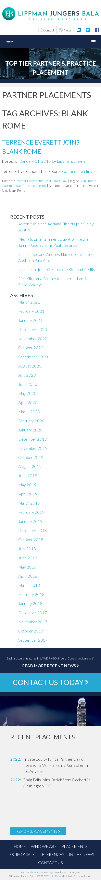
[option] (50, 765)
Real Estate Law (56, 181)
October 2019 (30, 457)
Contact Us (50, 862)
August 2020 (29, 365)
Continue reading (79, 171)
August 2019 (29, 466)
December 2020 (32, 329)
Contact (46, 30)
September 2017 (33, 640)
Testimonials (21, 854)
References (51, 854)
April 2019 (27, 493)
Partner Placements (29, 181)
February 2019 (31, 512)
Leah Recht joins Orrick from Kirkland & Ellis (56, 269)
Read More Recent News (50, 665)
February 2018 (31, 594)
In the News (81, 854)
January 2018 (30, 603)
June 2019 (27, 475)
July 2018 (27, 548)
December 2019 (32, 439)
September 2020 (33, 356)
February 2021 (31, 311)
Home (20, 846)
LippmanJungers (71, 161)
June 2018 (27, 557)
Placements (74, 846)
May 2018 (27, 566)
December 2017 (32, 612)
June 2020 (27, 384)
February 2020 (31, 420)
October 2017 (30, 630)
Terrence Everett (34, 185)
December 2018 (32, 530)
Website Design (54, 876)
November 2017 (32, 621)
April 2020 (27, 402)
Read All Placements (38, 831)
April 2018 (27, 576)
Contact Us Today (51, 682)
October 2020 (30, 347)
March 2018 (29, 585)
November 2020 (32, 338)
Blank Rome (88, 181)
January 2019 (30, 521)
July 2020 (27, 375)
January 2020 (30, 429)
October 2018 (30, 539)
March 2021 (29, 301)
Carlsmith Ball (11, 185)
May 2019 (27, 484)
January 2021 (30, 320)
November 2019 (32, 448)
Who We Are (44, 846)
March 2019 (29, 503)
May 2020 (27, 393)
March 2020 (29, 411)
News (65, 30)
